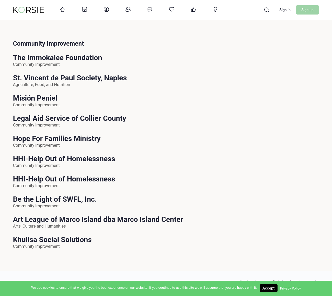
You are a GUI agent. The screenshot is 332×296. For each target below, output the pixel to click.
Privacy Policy (290, 288)
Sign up (307, 10)
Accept (268, 288)
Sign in (284, 10)
